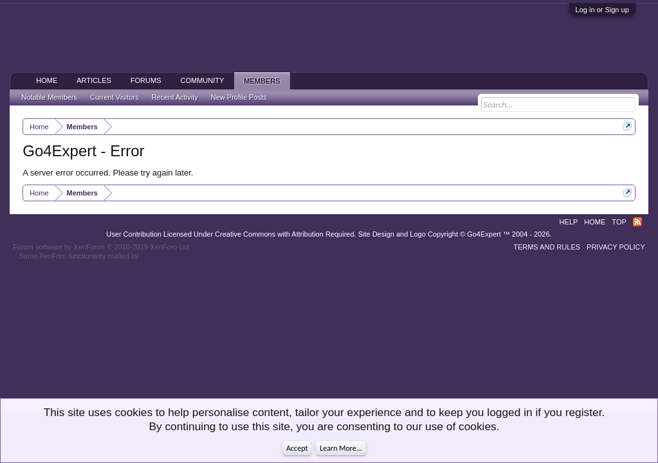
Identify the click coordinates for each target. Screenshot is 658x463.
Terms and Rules (546, 247)
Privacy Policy (616, 247)
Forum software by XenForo (102, 247)
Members (262, 81)
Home (46, 80)
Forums (146, 80)
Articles (94, 80)
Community (202, 80)
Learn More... (341, 448)
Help (569, 222)
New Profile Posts (239, 97)
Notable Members (49, 97)
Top (619, 222)
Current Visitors (114, 97)
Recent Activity (175, 97)
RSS (637, 221)
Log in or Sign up (602, 10)
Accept (296, 448)
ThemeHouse (162, 256)
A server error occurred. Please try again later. (108, 172)
